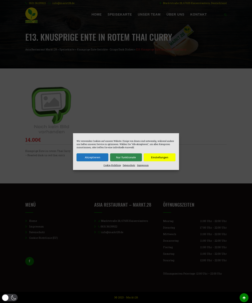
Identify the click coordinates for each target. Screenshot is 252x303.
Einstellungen (159, 157)
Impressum (143, 165)
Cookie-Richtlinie (112, 165)
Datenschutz (129, 165)
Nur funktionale (126, 157)
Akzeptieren (92, 157)
